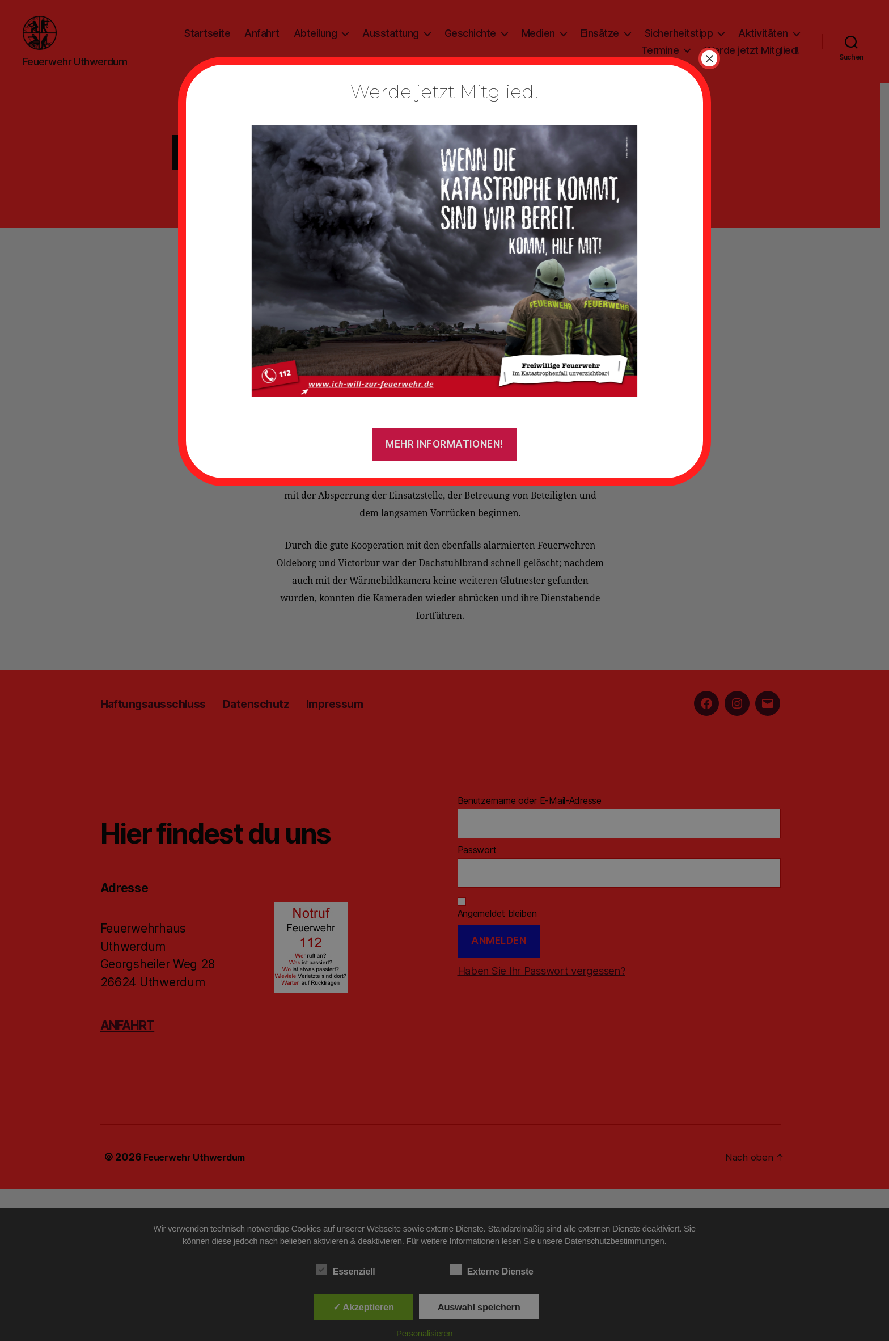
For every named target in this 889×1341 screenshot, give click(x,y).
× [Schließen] (709, 58)
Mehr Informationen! (444, 444)
